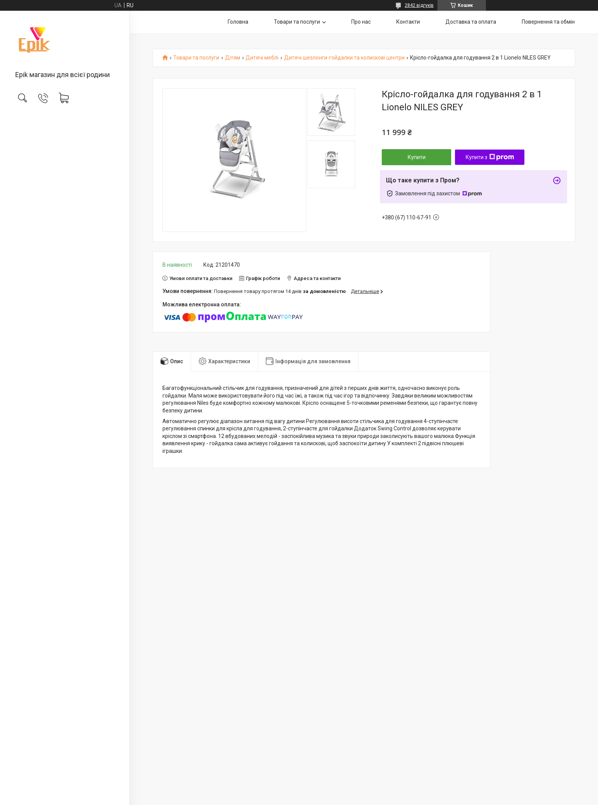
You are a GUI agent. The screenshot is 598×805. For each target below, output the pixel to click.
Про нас (361, 22)
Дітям (232, 58)
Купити (417, 157)
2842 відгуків (419, 5)
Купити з (490, 157)
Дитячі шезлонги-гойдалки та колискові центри (344, 58)
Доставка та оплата (470, 22)
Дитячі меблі (262, 58)
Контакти (408, 22)
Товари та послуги (297, 22)
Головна (238, 22)
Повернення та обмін (548, 22)
